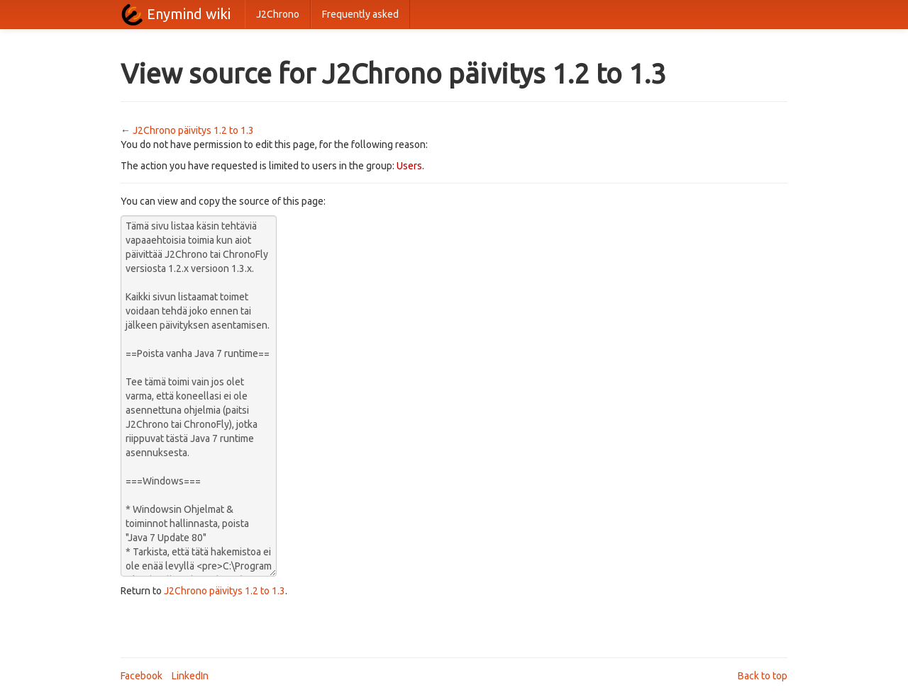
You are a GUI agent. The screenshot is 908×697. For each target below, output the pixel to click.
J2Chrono (277, 14)
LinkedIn (190, 675)
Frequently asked (360, 14)
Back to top (762, 675)
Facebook (141, 675)
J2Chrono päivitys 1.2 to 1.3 (193, 130)
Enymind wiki (189, 14)
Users (409, 165)
